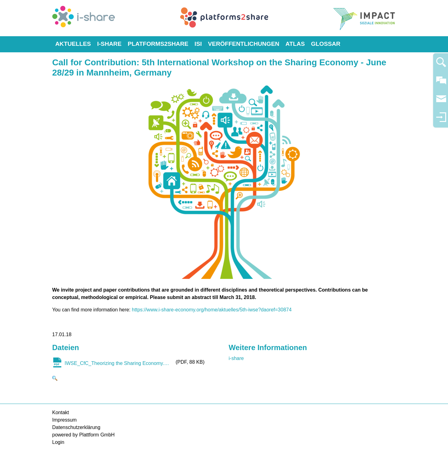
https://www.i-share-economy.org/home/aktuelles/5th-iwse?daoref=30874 (212, 309)
